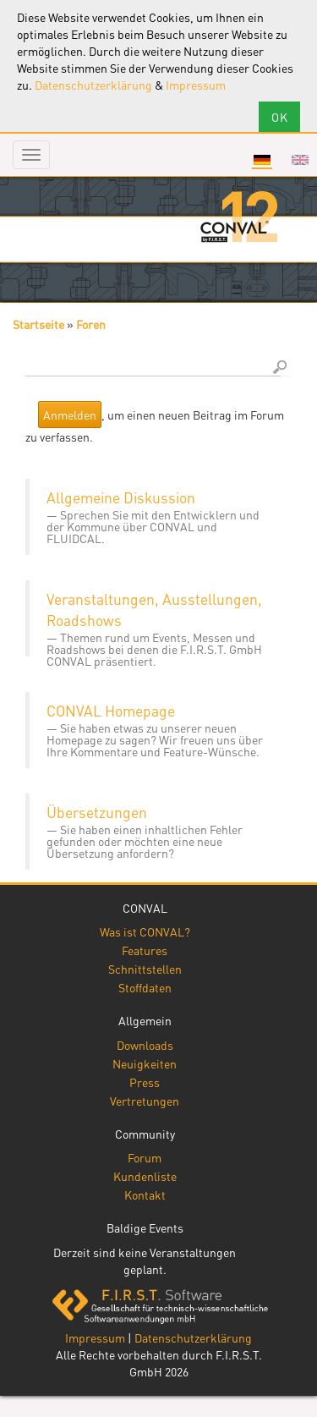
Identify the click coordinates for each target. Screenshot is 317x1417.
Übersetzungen (96, 812)
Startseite (38, 324)
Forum (144, 1157)
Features (144, 950)
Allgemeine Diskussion (120, 497)
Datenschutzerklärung (93, 84)
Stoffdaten (145, 987)
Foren (91, 324)
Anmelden (69, 414)
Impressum (196, 84)
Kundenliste (145, 1176)
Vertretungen (144, 1100)
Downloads (145, 1044)
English (300, 160)
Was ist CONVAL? (145, 931)
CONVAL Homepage (110, 710)
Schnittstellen (145, 968)
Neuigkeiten (144, 1063)
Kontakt (145, 1194)
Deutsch (262, 160)
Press (144, 1082)
